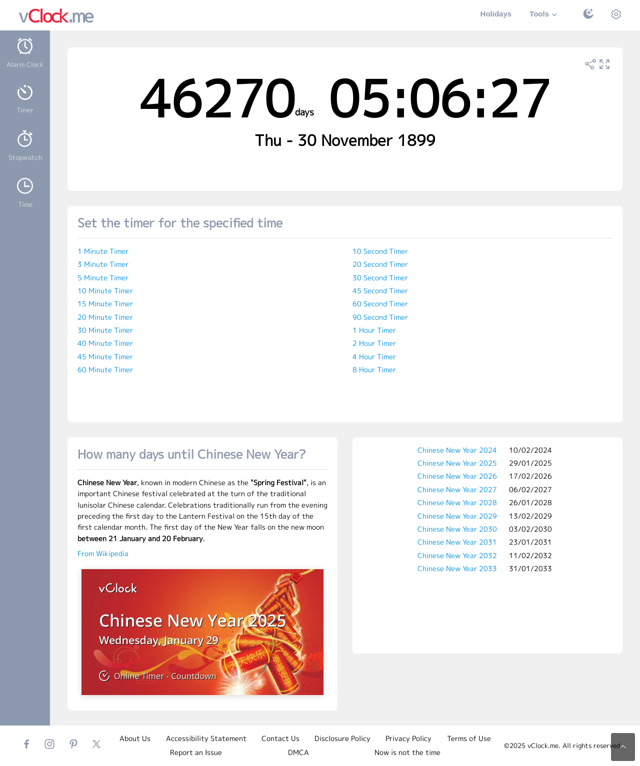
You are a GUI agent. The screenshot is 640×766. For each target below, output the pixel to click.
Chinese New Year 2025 (457, 463)
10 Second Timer (380, 251)
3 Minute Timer (103, 264)
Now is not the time (407, 752)
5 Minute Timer (103, 277)
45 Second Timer (380, 290)
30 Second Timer (380, 277)
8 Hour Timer (374, 369)
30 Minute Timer (105, 330)
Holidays (496, 13)
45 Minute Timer (105, 356)
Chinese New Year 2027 (457, 489)
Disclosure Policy (342, 738)
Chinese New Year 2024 (457, 450)
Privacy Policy (409, 738)
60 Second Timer (380, 303)
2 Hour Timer (374, 343)
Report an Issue (196, 752)
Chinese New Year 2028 (457, 502)
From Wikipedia (103, 553)
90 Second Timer (380, 317)
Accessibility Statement (206, 738)
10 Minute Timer (105, 290)
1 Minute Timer (103, 251)
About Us (135, 738)
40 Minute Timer (105, 343)
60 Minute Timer (105, 369)
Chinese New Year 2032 (457, 555)
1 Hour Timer (374, 330)
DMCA (298, 752)
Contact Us (281, 738)
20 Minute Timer (105, 317)
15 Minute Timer (105, 303)
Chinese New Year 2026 (457, 476)
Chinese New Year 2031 (457, 542)
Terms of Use (469, 738)
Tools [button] (545, 14)
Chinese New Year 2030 (457, 529)
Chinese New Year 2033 (457, 568)
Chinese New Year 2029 (457, 516)
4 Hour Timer (374, 356)
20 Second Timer (380, 264)
